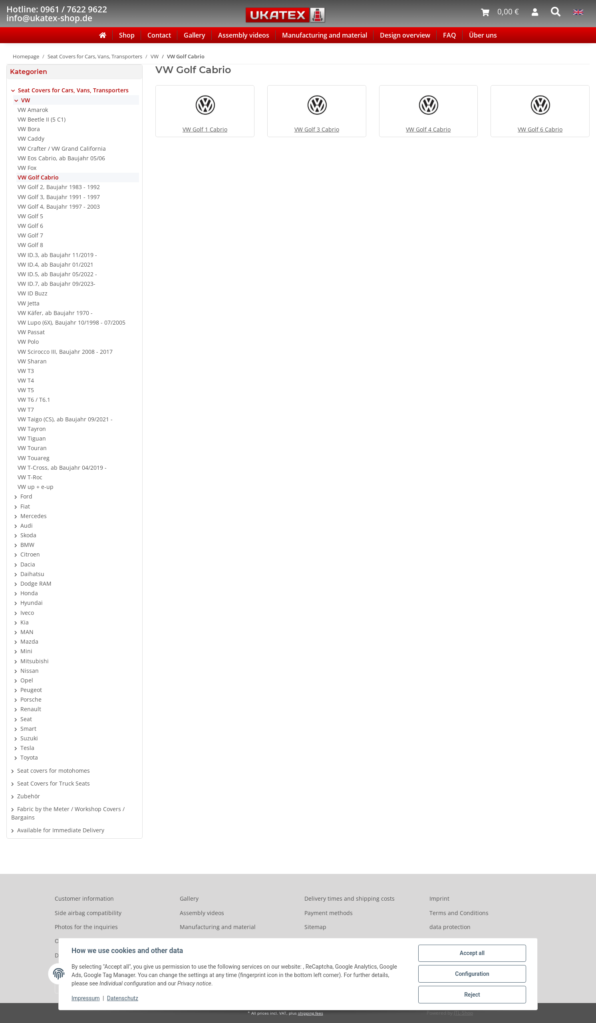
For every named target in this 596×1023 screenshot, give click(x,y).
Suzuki (29, 738)
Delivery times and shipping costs (349, 898)
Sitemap (315, 927)
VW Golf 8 (30, 245)
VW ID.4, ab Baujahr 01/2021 (55, 264)
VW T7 (26, 409)
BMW (27, 544)
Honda (29, 593)
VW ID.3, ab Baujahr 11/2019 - (57, 255)
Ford (26, 496)
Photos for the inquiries (86, 927)
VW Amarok (33, 110)
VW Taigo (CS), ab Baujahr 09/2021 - (65, 419)
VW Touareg (34, 458)
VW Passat (31, 332)
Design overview (405, 35)
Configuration (472, 974)
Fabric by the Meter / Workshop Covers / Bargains (68, 813)
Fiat (25, 506)
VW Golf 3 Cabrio (316, 129)
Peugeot (31, 690)
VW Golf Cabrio (38, 177)
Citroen (30, 554)
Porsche (31, 699)
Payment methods (328, 913)
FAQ (449, 35)
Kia (24, 622)
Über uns (483, 35)
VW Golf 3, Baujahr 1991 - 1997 (59, 197)
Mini (26, 651)
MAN (27, 632)
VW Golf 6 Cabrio (540, 129)
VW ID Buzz (33, 293)
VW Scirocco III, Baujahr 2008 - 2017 (65, 351)
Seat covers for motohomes (53, 770)
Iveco (27, 612)
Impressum (85, 998)
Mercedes (33, 516)
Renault (30, 709)
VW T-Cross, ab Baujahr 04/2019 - (62, 467)
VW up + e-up (36, 487)
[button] (74, 90)
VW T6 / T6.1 (34, 399)
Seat (26, 719)
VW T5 (26, 390)
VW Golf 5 (30, 216)
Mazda (29, 641)
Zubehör (28, 796)
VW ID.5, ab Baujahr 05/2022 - (57, 274)
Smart (28, 728)
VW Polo (28, 341)
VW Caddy (31, 138)
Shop (127, 35)
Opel (26, 680)
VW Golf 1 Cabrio (205, 129)
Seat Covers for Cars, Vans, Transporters (73, 90)
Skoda (28, 535)
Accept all (472, 953)
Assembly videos (243, 35)
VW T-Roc (30, 477)
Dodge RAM (36, 583)
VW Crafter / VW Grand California (62, 148)
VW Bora (29, 129)
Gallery (194, 35)
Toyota (29, 757)
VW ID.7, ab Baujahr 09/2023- (56, 283)
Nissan (29, 670)
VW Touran (32, 448)
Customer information (84, 898)
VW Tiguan (32, 438)
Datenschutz (122, 998)
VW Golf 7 (30, 235)
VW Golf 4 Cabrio (428, 129)
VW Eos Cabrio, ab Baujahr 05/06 (61, 158)
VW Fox (27, 167)
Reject (472, 994)
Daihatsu (32, 574)
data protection (450, 927)
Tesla (27, 748)
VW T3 (26, 371)
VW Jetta (29, 303)
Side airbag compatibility (88, 913)
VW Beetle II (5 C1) (42, 119)
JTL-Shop (463, 1012)
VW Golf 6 (30, 225)
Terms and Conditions (459, 913)
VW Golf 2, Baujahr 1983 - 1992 (59, 187)
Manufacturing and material (324, 35)
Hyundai (31, 602)
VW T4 (26, 380)
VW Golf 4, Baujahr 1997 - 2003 (59, 206)
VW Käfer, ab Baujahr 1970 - (55, 313)
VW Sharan (32, 361)
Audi (26, 525)
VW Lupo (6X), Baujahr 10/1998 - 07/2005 (71, 322)
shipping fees (310, 1013)
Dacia (27, 564)
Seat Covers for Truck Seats (53, 783)
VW (25, 100)
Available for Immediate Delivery (60, 830)
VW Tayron (32, 429)
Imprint (439, 898)
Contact (159, 35)
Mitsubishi (34, 661)
